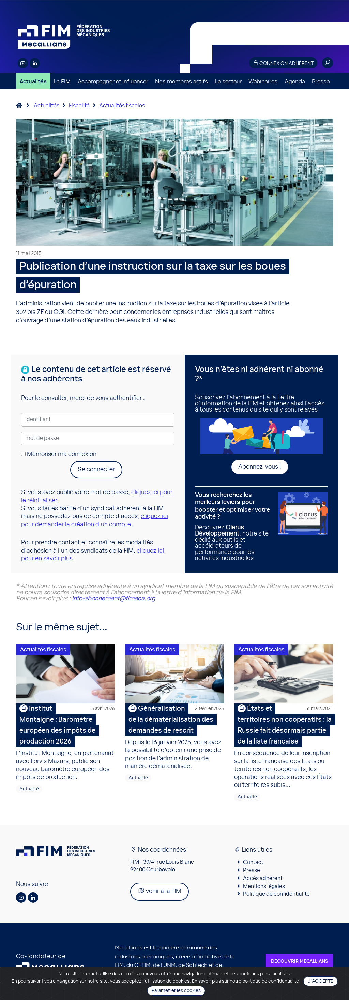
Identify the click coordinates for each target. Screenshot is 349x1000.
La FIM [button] (62, 81)
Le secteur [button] (228, 81)
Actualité (29, 790)
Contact (253, 863)
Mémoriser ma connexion (58, 454)
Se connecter (96, 470)
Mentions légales (264, 887)
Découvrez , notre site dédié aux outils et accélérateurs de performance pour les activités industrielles (234, 526)
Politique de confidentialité (276, 895)
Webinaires (262, 81)
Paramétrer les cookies (176, 990)
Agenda (295, 81)
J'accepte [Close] (320, 981)
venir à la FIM (159, 891)
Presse (321, 81)
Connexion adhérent (283, 63)
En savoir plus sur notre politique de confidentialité (245, 981)
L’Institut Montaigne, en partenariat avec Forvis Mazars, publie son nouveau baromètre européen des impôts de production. (65, 742)
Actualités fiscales (122, 105)
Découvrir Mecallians (299, 962)
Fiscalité (79, 105)
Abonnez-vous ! (259, 467)
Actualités (33, 81)
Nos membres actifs (181, 81)
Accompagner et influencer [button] (113, 81)
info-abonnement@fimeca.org (113, 599)
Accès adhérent (263, 879)
